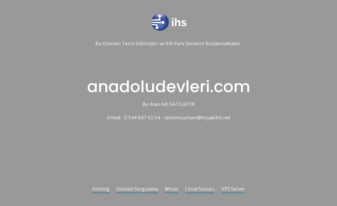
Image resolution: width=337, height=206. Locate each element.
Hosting (100, 189)
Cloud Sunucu (200, 189)
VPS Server (233, 189)
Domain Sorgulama (137, 189)
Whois (171, 189)
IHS (169, 43)
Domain (112, 43)
